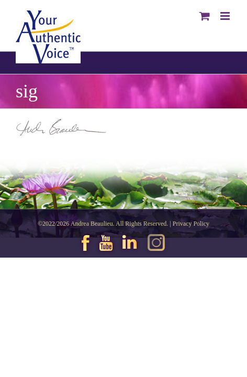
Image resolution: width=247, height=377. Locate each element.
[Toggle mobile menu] (225, 15)
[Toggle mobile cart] (204, 15)
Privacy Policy (191, 249)
